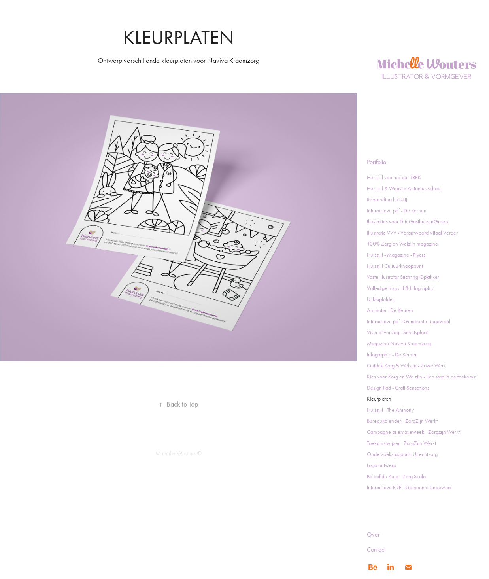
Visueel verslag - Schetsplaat (397, 332)
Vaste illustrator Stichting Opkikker (403, 277)
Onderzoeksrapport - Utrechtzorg (402, 454)
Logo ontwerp (381, 465)
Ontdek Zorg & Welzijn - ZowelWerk (406, 365)
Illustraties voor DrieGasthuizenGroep (407, 221)
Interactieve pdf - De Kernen (397, 210)
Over (373, 534)
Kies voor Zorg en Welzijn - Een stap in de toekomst (421, 376)
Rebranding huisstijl (387, 199)
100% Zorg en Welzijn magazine (402, 243)
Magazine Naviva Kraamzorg (399, 343)
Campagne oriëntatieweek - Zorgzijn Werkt (413, 432)
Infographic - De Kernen (392, 354)
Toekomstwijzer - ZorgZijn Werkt (401, 443)
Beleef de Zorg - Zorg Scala (396, 476)
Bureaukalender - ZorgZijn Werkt (402, 421)
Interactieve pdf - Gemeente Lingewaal (408, 321)
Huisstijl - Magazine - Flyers (396, 255)
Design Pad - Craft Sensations (398, 387)
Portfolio (376, 162)
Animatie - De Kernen (390, 310)
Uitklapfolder (380, 299)
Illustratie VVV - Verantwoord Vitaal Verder (412, 232)
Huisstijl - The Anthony (390, 410)
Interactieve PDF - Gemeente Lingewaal (409, 487)
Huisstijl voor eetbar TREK (394, 177)
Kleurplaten (379, 398)
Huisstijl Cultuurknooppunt (395, 266)
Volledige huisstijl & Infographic (400, 288)
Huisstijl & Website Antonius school (404, 188)
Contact (376, 549)
